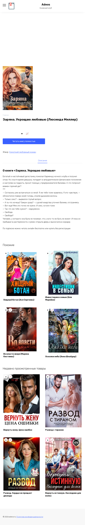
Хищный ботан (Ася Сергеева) (18, 300)
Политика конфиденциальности (29, 517)
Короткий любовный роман (22, 152)
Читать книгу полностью (23, 141)
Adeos (46, 4)
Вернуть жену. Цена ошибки (17, 430)
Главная (6, 115)
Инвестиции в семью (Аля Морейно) (58, 298)
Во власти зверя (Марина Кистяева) (16, 355)
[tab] (42, 160)
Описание (42, 160)
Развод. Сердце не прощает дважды (17, 494)
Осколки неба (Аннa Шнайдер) (60, 356)
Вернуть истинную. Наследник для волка (63, 494)
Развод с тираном (54, 430)
